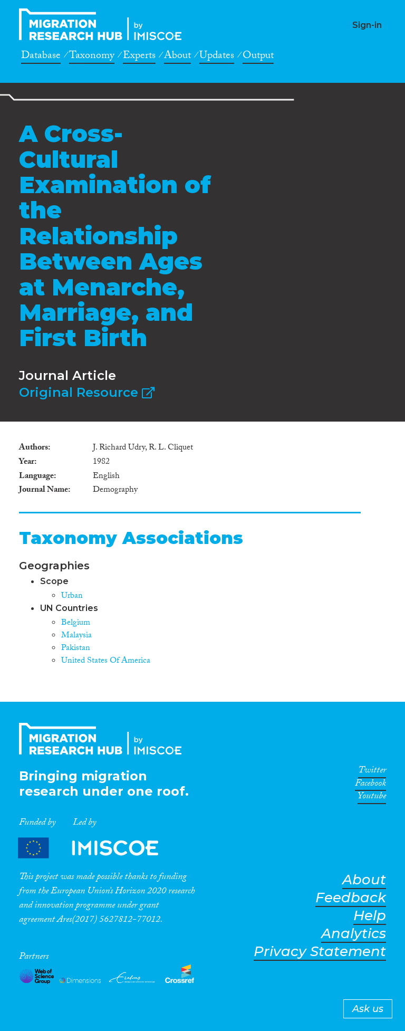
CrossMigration (103, 24)
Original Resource (87, 392)
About (177, 57)
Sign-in (367, 25)
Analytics (353, 933)
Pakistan (75, 649)
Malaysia (76, 636)
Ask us (367, 1009)
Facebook (370, 785)
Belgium (75, 623)
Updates (216, 57)
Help (369, 916)
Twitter (372, 772)
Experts (139, 57)
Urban (72, 596)
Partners (97, 848)
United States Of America (105, 661)
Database (41, 57)
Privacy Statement (320, 951)
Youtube (372, 797)
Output (258, 57)
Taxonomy (91, 57)
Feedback (350, 898)
